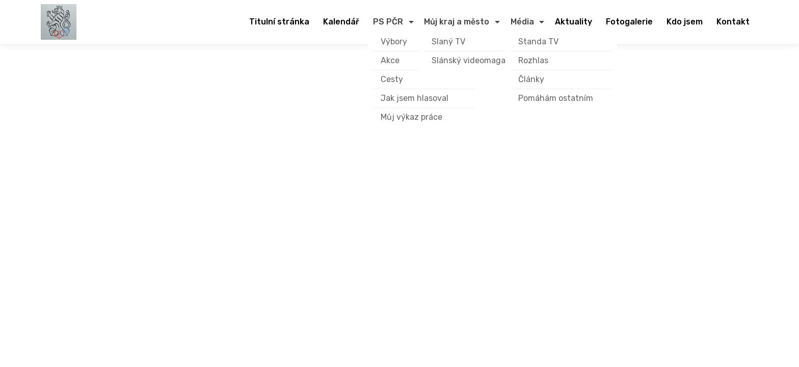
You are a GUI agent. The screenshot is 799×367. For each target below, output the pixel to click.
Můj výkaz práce (411, 117)
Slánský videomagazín (474, 60)
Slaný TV (448, 41)
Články (531, 79)
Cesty (392, 79)
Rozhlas (533, 60)
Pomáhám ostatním (555, 98)
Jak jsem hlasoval (414, 98)
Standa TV (538, 41)
